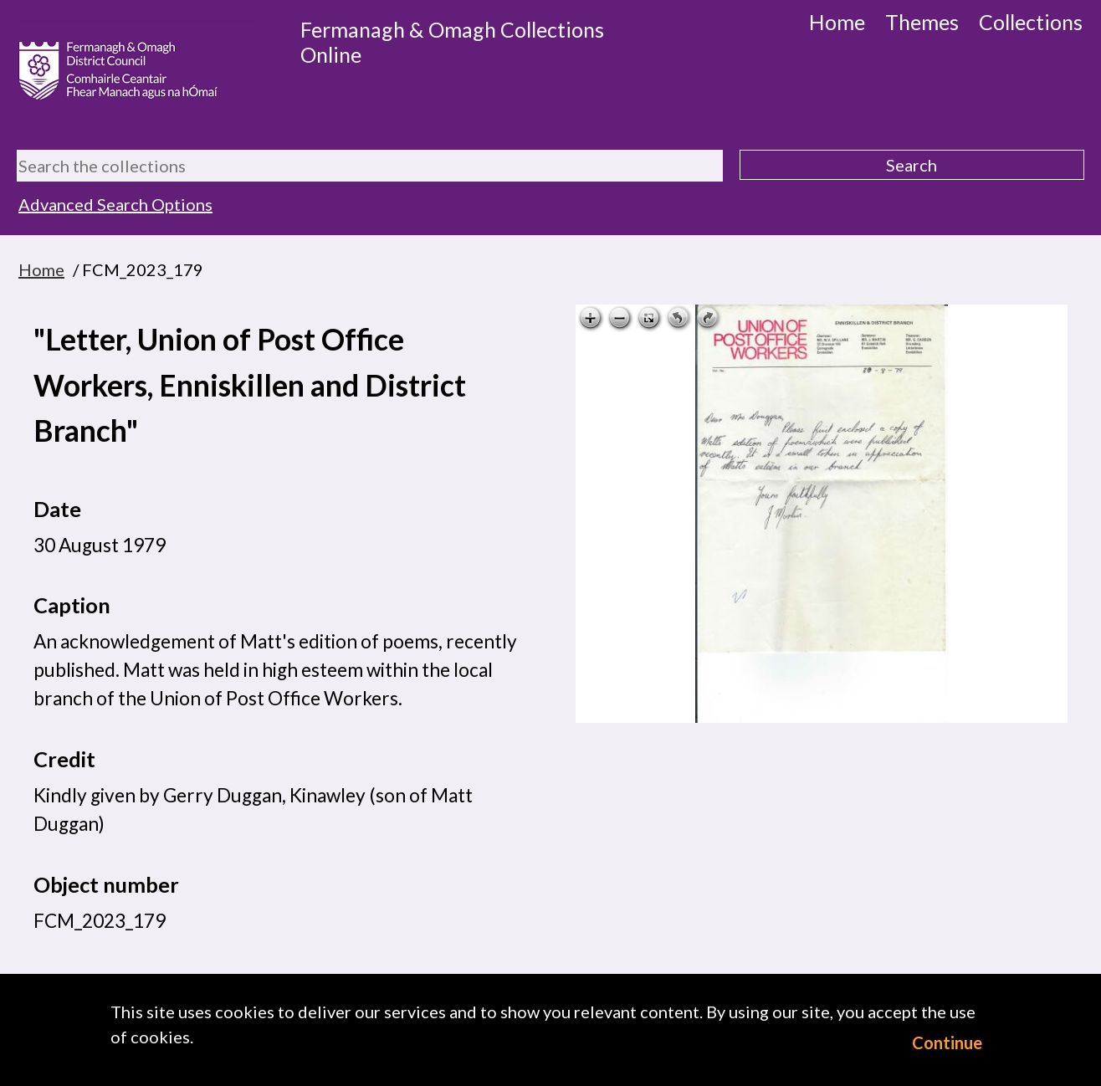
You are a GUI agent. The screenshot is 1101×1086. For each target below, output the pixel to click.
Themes (922, 21)
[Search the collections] (370, 166)
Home (837, 21)
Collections (1031, 21)
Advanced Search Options (115, 204)
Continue (947, 1042)
